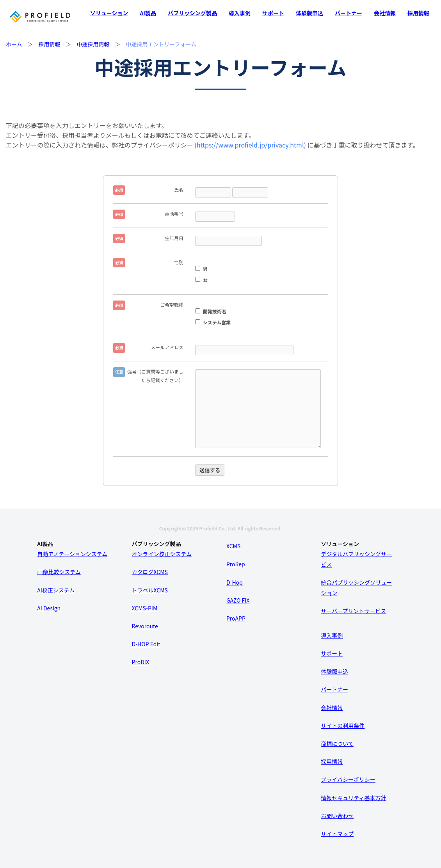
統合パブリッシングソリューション (356, 587)
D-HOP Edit (146, 644)
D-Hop (234, 582)
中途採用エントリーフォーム (161, 44)
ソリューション (109, 13)
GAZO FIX (237, 600)
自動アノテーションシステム (72, 554)
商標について (337, 743)
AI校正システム (56, 590)
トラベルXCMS (150, 590)
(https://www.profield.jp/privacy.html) (250, 144)
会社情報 (385, 13)
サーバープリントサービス (353, 611)
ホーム (14, 44)
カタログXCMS (150, 572)
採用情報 (418, 13)
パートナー (348, 13)
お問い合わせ (337, 816)
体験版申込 (309, 13)
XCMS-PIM (145, 608)
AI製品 (148, 13)
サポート (273, 13)
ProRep (235, 564)
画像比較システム (59, 572)
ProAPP (235, 618)
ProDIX (140, 662)
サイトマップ (337, 834)
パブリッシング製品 (192, 13)
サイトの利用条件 (343, 725)
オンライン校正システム (162, 554)
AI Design (48, 608)
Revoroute (145, 626)
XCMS (233, 546)
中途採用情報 (93, 44)
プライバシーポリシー (348, 779)
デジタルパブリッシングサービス (356, 559)
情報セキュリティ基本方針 (353, 798)
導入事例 (240, 13)
